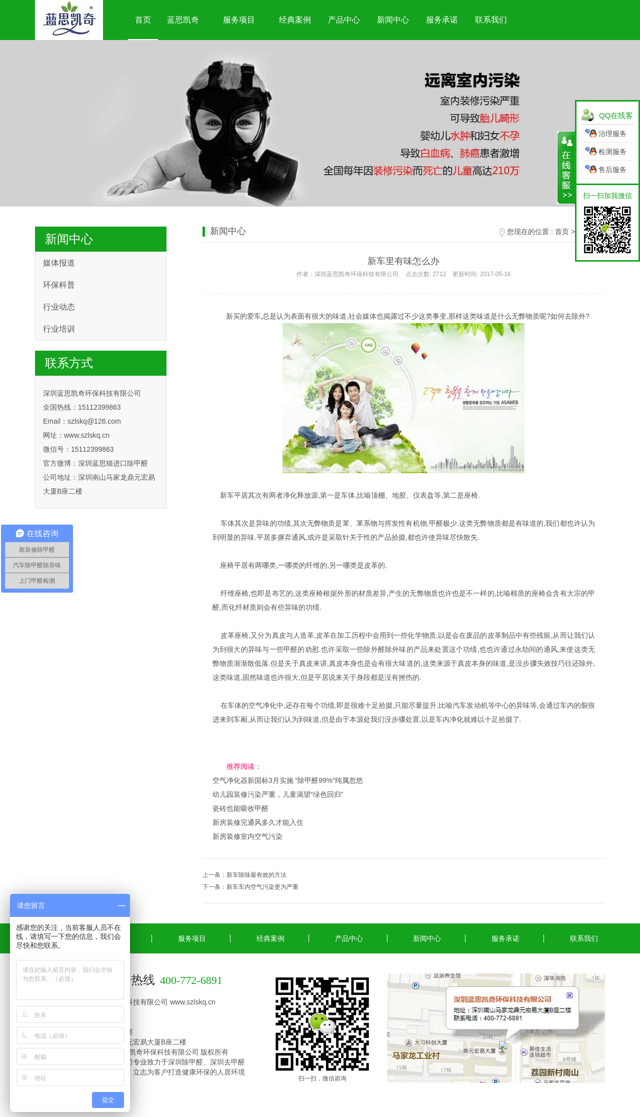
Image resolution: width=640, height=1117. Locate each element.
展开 (566, 167)
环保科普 (59, 285)
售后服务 (612, 170)
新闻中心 (393, 20)
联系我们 (491, 20)
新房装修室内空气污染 (247, 836)
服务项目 (239, 20)
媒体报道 (59, 263)
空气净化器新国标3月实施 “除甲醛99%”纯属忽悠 (287, 780)
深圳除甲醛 (185, 1062)
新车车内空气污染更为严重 (262, 886)
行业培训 (59, 329)
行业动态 (59, 307)
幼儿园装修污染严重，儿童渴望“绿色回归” (277, 794)
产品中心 (344, 20)
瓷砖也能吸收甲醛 (240, 808)
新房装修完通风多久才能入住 (258, 822)
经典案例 (295, 20)
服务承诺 (442, 20)
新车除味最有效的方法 (256, 874)
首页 (143, 20)
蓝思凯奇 (183, 20)
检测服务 (612, 152)
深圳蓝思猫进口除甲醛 (113, 463)
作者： (403, 274)
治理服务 (612, 134)
